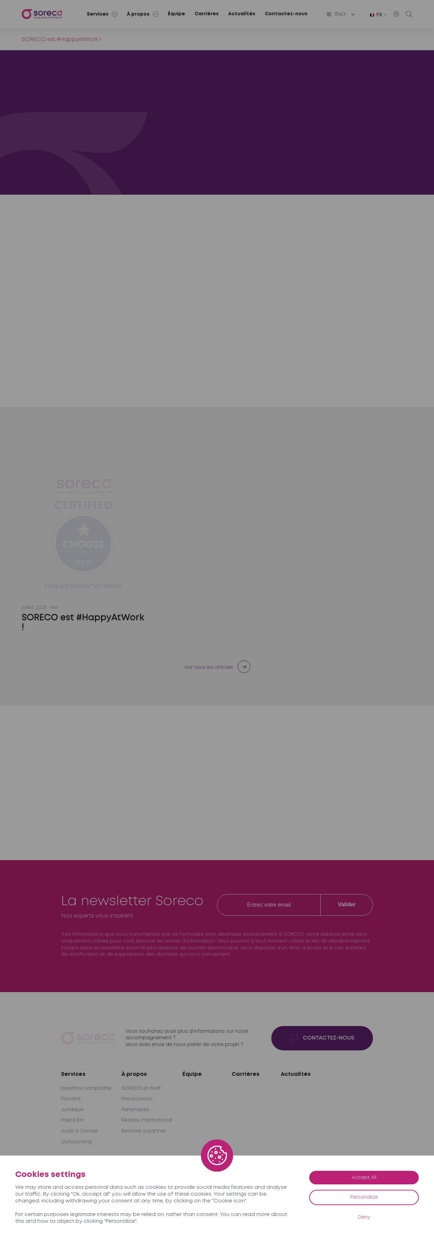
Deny (364, 1217)
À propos (134, 1074)
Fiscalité (71, 1099)
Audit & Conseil (79, 1131)
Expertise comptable (86, 1088)
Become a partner (143, 1131)
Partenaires (135, 1110)
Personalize (364, 1197)
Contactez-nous (286, 14)
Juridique (72, 1110)
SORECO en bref (141, 1088)
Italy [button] (336, 14)
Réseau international (146, 1120)
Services (73, 1074)
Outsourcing (76, 1142)
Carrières (207, 14)
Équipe (176, 14)
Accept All (364, 1178)
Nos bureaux (136, 1099)
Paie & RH (72, 1120)
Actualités (241, 14)
